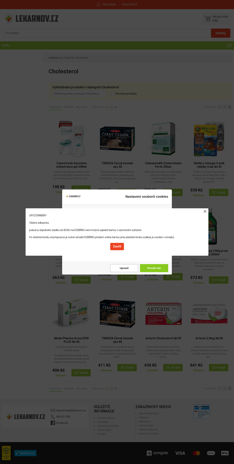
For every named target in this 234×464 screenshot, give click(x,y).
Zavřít (117, 246)
